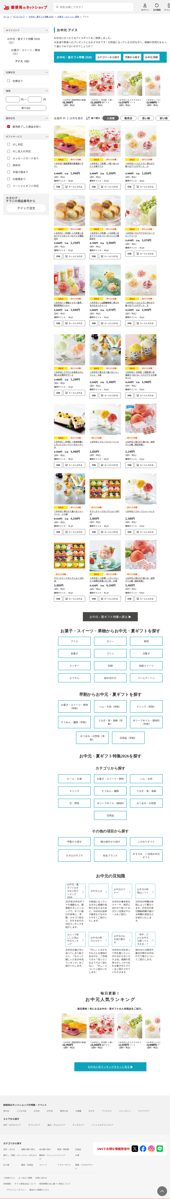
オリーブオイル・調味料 (110, 803)
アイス (74, 641)
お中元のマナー (119, 891)
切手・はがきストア (12, 1124)
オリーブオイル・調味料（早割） (146, 722)
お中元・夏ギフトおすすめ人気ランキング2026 (73, 891)
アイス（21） (23, 61)
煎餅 (110, 665)
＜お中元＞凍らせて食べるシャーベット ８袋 (104, 373)
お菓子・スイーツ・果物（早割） (74, 706)
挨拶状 (13, 165)
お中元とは (96, 891)
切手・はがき (9, 1149)
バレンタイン (125, 1110)
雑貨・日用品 (27, 1164)
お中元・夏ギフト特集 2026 (74, 57)
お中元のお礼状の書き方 (119, 939)
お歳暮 (78, 1110)
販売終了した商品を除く (24, 127)
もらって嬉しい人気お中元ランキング (73, 939)
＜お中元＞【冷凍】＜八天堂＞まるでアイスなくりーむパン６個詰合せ (68, 236)
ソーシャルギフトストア (102, 1124)
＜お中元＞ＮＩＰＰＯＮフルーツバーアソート (140, 234)
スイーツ (43, 1164)
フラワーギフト (64, 1164)
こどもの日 (21, 1110)
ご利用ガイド (9, 1177)
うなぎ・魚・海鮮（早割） (110, 722)
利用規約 (7, 1183)
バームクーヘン (146, 678)
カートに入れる (75, 186)
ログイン (145, 9)
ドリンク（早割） (146, 706)
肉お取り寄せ (45, 1149)
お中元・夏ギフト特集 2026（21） (23, 40)
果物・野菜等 (63, 1149)
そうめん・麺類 (110, 791)
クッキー (74, 665)
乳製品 (78, 1149)
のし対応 (15, 144)
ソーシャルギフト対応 (23, 186)
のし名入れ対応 (19, 151)
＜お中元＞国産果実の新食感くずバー (68, 164)
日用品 (110, 815)
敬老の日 (64, 1110)
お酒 (77, 1155)
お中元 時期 (151, 57)
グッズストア (78, 1124)
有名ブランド (110, 855)
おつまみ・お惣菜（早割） (92, 737)
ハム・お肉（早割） (110, 706)
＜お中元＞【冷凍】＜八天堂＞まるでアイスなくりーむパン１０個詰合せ (104, 236)
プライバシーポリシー (16, 1189)
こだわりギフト (146, 841)
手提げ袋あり (17, 172)
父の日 (37, 1110)
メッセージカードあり (23, 158)
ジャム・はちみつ (29, 1155)
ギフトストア (34, 1124)
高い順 (146, 118)
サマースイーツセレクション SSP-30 (69, 579)
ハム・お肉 (146, 778)
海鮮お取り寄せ (28, 1149)
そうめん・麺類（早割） (74, 722)
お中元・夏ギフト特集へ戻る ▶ (110, 617)
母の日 (6, 1110)
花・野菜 (74, 803)
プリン (110, 653)
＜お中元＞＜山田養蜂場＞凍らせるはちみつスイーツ (104, 304)
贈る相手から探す (110, 841)
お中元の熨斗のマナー (96, 939)
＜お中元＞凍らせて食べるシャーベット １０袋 (68, 512)
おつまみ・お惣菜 (146, 803)
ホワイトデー (144, 1110)
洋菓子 (146, 653)
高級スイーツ (146, 665)
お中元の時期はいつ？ (143, 891)
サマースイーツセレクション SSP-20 (105, 512)
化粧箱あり (16, 179)
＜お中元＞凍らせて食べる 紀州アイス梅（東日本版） (140, 443)
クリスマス (107, 1110)
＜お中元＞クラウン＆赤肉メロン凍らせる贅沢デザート (68, 373)
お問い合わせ (41, 1177)
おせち (91, 1110)
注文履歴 (157, 9)
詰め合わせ (110, 678)
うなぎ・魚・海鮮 (146, 791)
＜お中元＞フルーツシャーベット (104, 441)
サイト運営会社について (25, 1183)
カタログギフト (74, 855)
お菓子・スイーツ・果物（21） (25, 52)
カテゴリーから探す (108, 57)
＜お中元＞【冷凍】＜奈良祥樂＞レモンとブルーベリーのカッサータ (68, 444)
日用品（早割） (128, 738)
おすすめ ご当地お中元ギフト (146, 855)
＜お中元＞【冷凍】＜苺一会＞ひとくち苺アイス (104, 164)
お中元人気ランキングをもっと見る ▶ (110, 1067)
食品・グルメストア (56, 1124)
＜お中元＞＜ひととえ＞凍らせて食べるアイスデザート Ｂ (140, 304)
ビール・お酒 (74, 778)
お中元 (50, 1110)
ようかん (74, 678)
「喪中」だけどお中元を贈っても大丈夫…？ (143, 939)
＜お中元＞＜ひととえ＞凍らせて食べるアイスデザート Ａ (140, 164)
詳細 (58, 186)
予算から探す (132, 57)
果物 (146, 641)
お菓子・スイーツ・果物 (110, 778)
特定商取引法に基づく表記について (55, 1183)
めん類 (6, 1164)
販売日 (128, 118)
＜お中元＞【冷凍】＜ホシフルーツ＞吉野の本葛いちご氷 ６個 (104, 579)
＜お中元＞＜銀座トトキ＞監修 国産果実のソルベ (68, 304)
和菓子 (74, 653)
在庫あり (15, 81)
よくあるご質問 (25, 1177)
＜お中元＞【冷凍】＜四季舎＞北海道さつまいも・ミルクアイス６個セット (140, 375)
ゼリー (110, 641)
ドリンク (74, 791)
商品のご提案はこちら (39, 1189)
